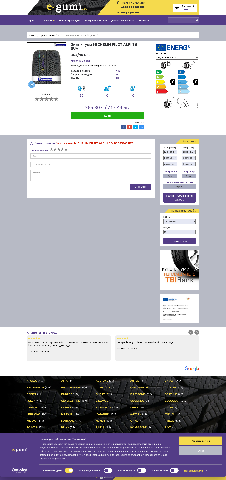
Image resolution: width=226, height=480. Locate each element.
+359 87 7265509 (133, 3)
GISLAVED (102, 400)
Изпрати (140, 186)
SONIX (31, 434)
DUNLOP (66, 394)
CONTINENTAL (139, 387)
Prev (190, 332)
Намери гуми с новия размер (179, 197)
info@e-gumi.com (130, 12)
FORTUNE (171, 394)
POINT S (32, 427)
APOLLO (32, 380)
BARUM (170, 380)
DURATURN (103, 394)
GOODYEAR (172, 400)
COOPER (170, 387)
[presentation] (53, 190)
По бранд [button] (48, 20)
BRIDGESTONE (70, 387)
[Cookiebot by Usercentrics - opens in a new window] (19, 474)
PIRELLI (169, 420)
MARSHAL (67, 414)
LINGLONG (33, 414)
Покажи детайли (193, 474)
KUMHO (135, 407)
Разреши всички (200, 444)
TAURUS (66, 434)
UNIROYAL (171, 434)
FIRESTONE (137, 394)
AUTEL (134, 380)
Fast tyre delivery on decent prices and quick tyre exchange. (157, 343)
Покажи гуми (179, 241)
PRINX (65, 427)
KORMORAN (103, 407)
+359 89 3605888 (133, 7)
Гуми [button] (33, 20)
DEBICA (31, 394)
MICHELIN (171, 414)
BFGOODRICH (35, 387)
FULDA (31, 400)
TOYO (99, 434)
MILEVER (32, 420)
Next (196, 332)
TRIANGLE (136, 434)
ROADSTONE (138, 427)
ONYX (134, 420)
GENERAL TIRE (70, 400)
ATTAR (65, 380)
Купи (107, 115)
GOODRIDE (137, 400)
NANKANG (68, 420)
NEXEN (100, 420)
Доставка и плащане (122, 20)
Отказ (201, 454)
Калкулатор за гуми (96, 20)
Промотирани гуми (69, 20)
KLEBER (66, 407)
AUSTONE (102, 380)
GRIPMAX (33, 407)
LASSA (169, 407)
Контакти (144, 20)
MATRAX (135, 414)
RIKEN (100, 427)
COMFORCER (104, 387)
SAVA (168, 427)
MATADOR (102, 414)
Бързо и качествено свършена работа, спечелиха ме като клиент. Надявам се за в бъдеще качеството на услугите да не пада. (68, 345)
